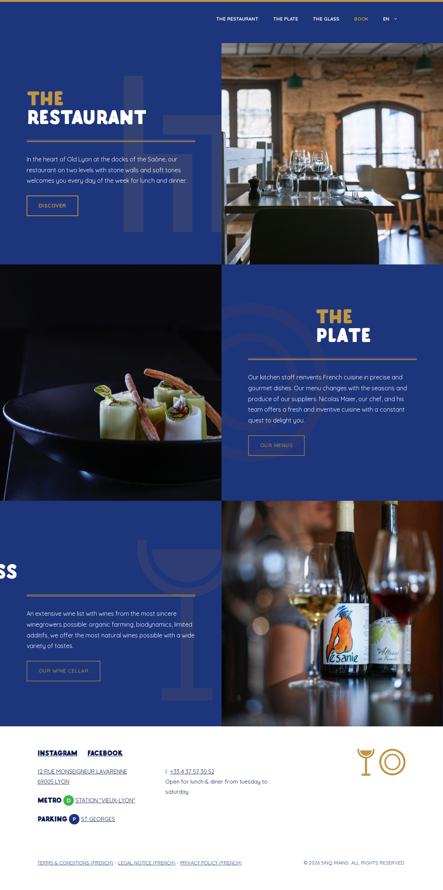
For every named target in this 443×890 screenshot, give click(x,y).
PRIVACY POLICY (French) (211, 863)
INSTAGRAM (57, 753)
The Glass (326, 19)
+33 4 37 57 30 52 (189, 771)
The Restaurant (237, 19)
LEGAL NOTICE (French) (146, 863)
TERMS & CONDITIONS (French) (75, 863)
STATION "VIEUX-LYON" (105, 800)
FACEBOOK (105, 753)
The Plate (285, 19)
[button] (52, 206)
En (394, 18)
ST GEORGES (98, 819)
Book (361, 19)
